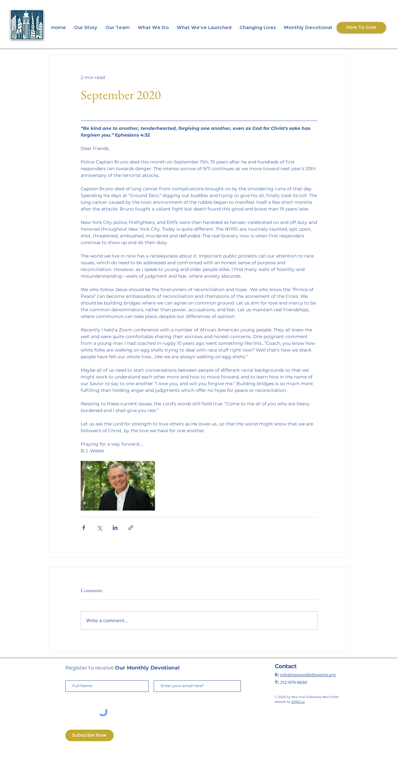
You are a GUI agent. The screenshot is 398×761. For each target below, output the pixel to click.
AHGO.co (298, 701)
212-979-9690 (293, 682)
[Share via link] (131, 528)
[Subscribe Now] (89, 735)
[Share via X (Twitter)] (99, 528)
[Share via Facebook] (84, 528)
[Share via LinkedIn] (115, 528)
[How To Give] (361, 27)
